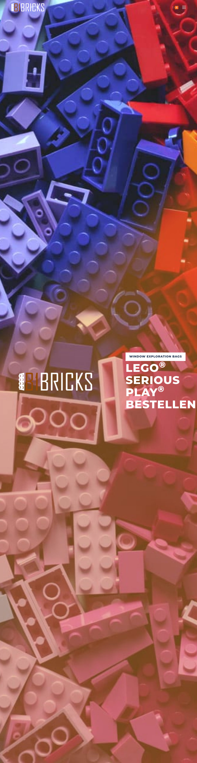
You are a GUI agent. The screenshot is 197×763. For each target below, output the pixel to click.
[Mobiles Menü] (182, 7)
